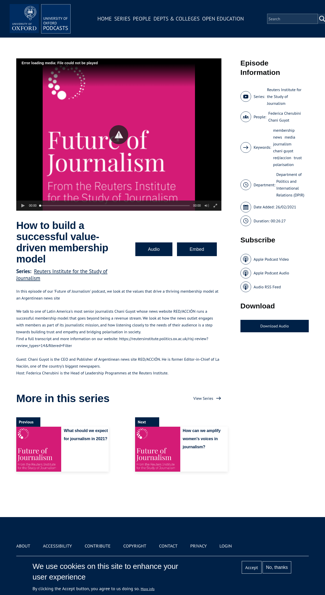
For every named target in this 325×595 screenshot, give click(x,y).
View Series (203, 398)
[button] (118, 134)
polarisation (283, 164)
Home (105, 18)
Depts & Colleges (177, 18)
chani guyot (283, 150)
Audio (154, 249)
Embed (197, 249)
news (277, 137)
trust (298, 157)
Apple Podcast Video (271, 259)
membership (284, 130)
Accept (251, 567)
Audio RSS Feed (267, 286)
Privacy (198, 546)
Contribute (97, 546)
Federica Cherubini (284, 113)
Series (122, 18)
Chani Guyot (278, 120)
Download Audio (274, 325)
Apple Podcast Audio (271, 272)
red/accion (282, 157)
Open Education (223, 18)
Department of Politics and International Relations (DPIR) (290, 184)
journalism (282, 143)
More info (148, 589)
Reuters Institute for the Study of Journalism (284, 96)
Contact (168, 546)
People (142, 18)
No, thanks (277, 567)
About (23, 546)
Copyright (134, 546)
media (290, 137)
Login (225, 546)
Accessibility (57, 546)
